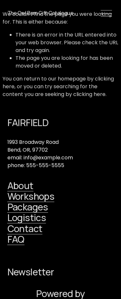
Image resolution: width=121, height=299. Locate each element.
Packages (27, 207)
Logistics (26, 217)
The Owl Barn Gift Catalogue (40, 12)
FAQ (16, 239)
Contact (25, 228)
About (20, 185)
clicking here (89, 94)
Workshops (31, 196)
